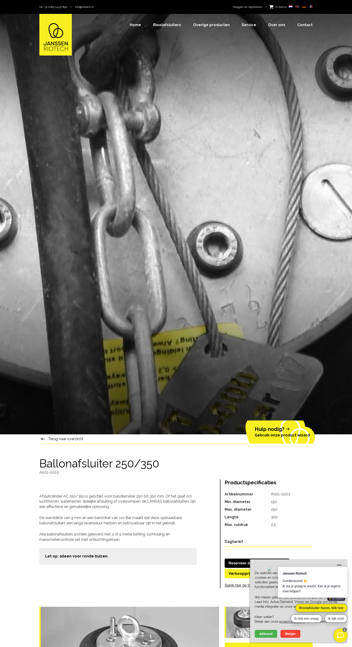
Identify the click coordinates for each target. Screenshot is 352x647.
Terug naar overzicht (65, 439)
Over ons (276, 25)
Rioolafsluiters (167, 25)
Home (135, 25)
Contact (305, 25)
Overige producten (211, 25)
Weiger (290, 634)
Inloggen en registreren (247, 7)
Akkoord (266, 634)
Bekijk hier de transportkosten (250, 585)
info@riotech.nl (84, 7)
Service (249, 25)
